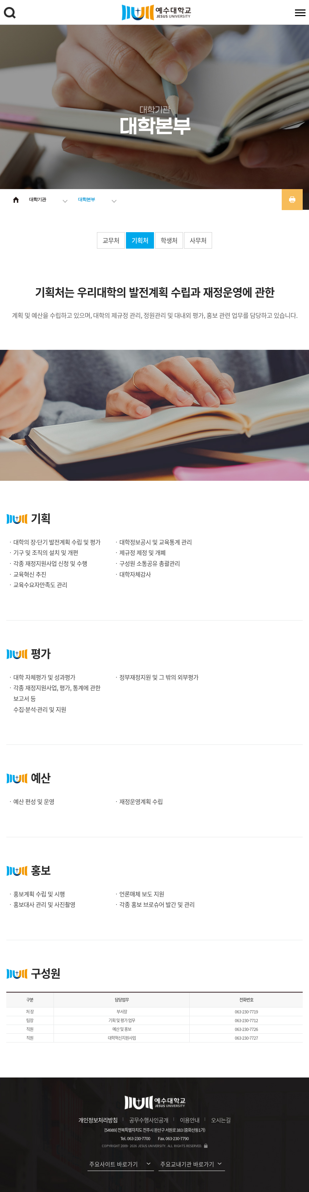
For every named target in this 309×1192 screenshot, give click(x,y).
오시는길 (221, 1120)
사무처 (198, 240)
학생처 (169, 240)
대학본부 (86, 199)
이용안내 (189, 1120)
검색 (10, 14)
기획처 (140, 240)
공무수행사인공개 (148, 1120)
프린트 (292, 199)
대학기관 (37, 199)
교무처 (111, 240)
